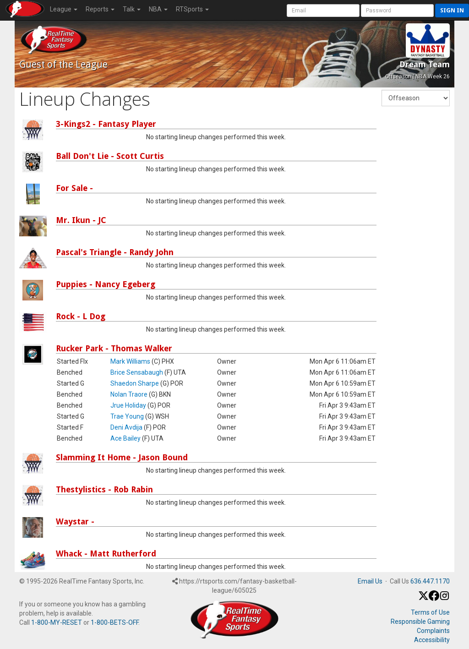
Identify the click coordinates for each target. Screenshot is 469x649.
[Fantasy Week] (416, 98)
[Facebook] (434, 598)
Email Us (370, 581)
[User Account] (323, 10)
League (63, 9)
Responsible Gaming (420, 621)
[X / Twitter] (423, 598)
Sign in (452, 10)
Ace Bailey (125, 438)
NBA (158, 9)
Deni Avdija (126, 427)
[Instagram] (444, 598)
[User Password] (397, 10)
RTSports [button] (192, 9)
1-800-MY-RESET (56, 622)
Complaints (433, 630)
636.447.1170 (430, 581)
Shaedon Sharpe (134, 383)
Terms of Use (430, 612)
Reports (100, 9)
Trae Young (127, 416)
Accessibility (432, 640)
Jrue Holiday (128, 405)
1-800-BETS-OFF (114, 622)
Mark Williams (130, 361)
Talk (132, 9)
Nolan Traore (128, 394)
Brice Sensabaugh (136, 372)
